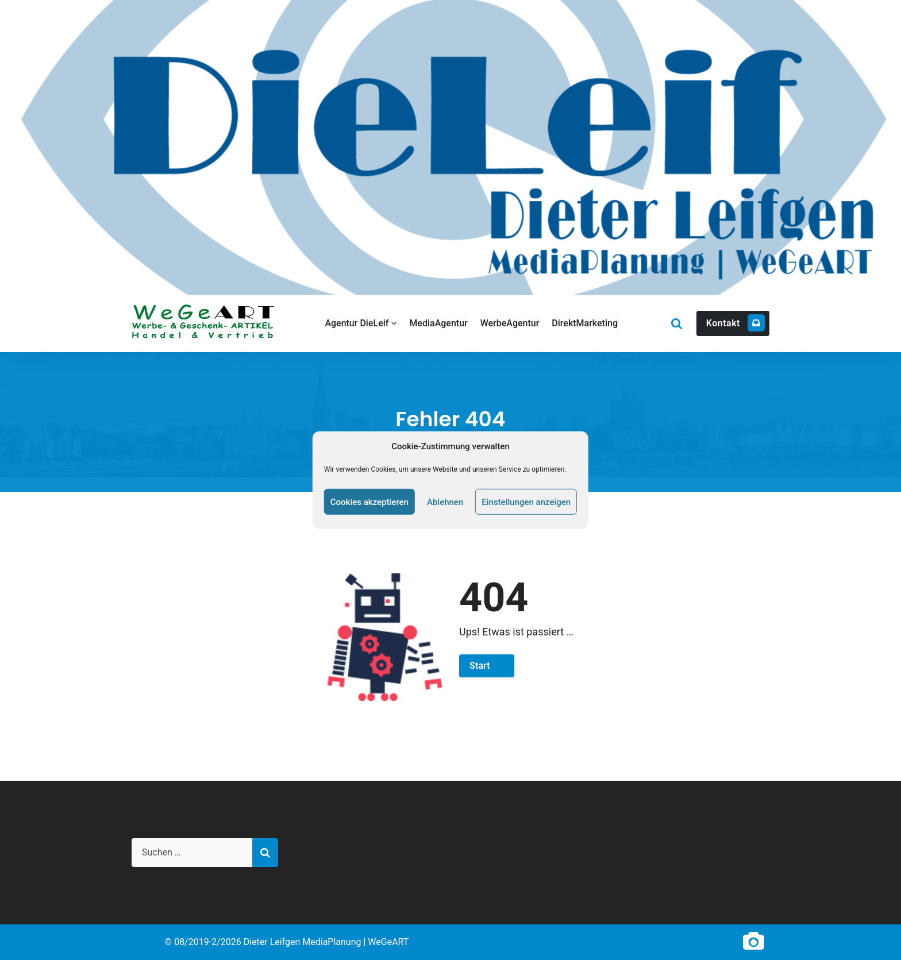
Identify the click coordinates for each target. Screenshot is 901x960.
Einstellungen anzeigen (526, 501)
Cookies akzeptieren (369, 501)
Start (479, 665)
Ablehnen (445, 501)
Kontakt (735, 322)
